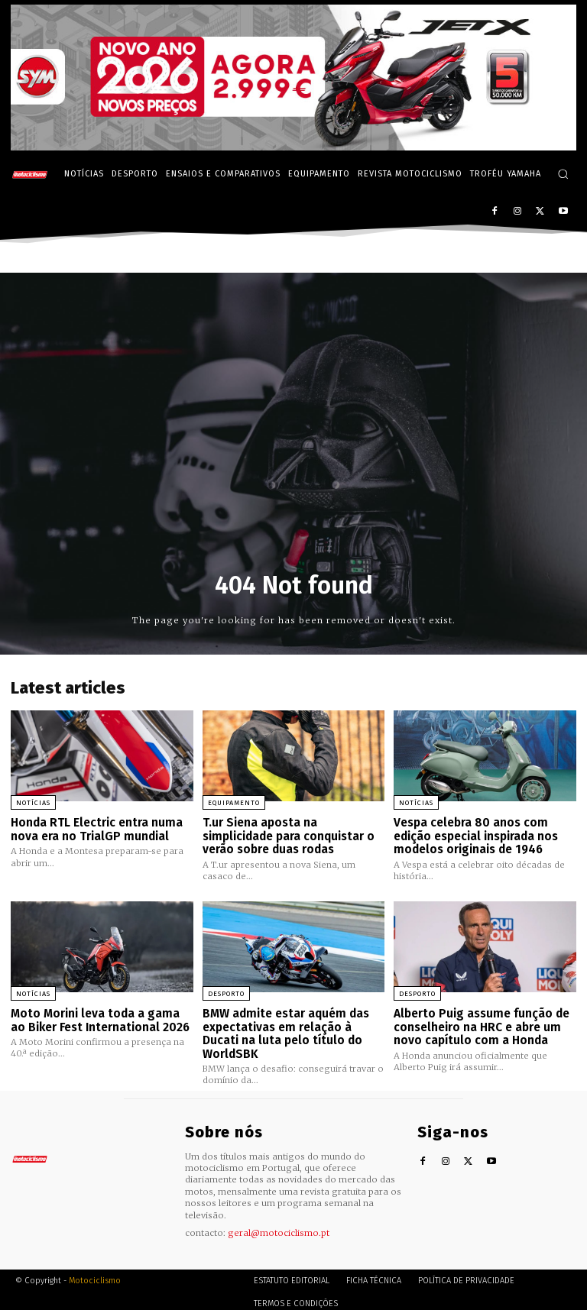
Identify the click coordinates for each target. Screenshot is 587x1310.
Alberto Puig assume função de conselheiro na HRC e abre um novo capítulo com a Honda (480, 1023)
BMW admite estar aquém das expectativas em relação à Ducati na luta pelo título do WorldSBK (284, 1030)
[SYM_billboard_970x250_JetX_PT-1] (293, 147)
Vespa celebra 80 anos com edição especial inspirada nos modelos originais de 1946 (476, 834)
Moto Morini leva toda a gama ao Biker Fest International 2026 (100, 1017)
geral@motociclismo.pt (278, 1227)
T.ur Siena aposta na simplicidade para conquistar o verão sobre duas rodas (288, 834)
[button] (563, 174)
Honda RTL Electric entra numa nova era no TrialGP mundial (95, 828)
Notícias (33, 803)
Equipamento (234, 803)
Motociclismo (95, 1275)
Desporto (226, 991)
